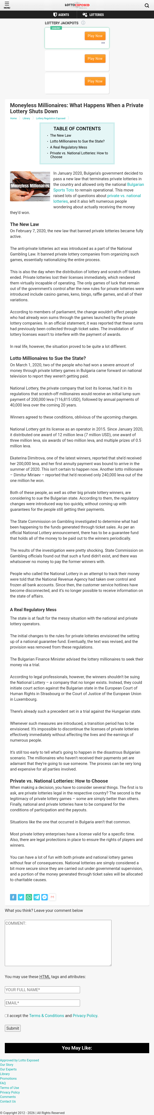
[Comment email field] (42, 1002)
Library (5, 1073)
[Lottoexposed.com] (77, 5)
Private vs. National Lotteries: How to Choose (79, 155)
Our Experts (8, 1069)
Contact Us (8, 1101)
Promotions (8, 1078)
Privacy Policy (85, 1015)
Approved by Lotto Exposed (19, 1060)
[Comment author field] (42, 989)
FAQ (3, 1083)
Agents (63, 15)
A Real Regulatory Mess (68, 147)
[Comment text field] (58, 943)
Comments (8, 1096)
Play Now (95, 36)
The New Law (60, 135)
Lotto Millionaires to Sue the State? (77, 141)
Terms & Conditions (46, 1015)
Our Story (6, 1064)
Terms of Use (9, 1087)
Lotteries (96, 15)
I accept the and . (52, 1015)
